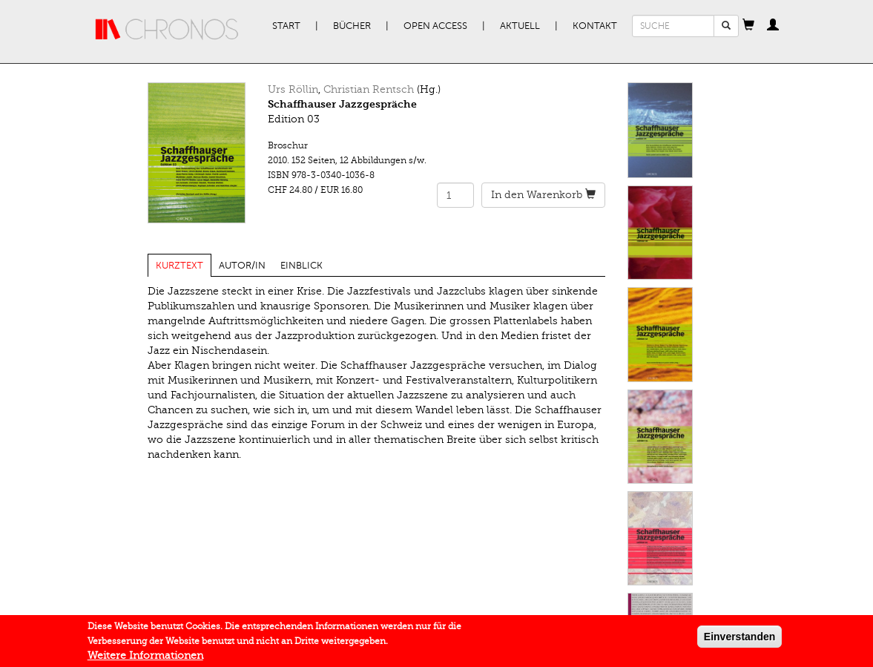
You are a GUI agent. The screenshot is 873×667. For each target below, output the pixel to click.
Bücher (352, 26)
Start (286, 26)
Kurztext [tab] (179, 265)
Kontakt (595, 26)
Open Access (435, 26)
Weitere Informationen (145, 659)
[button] (748, 26)
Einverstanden (739, 640)
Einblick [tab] (301, 265)
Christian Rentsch (368, 89)
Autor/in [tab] (242, 265)
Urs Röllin (293, 89)
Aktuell (520, 26)
